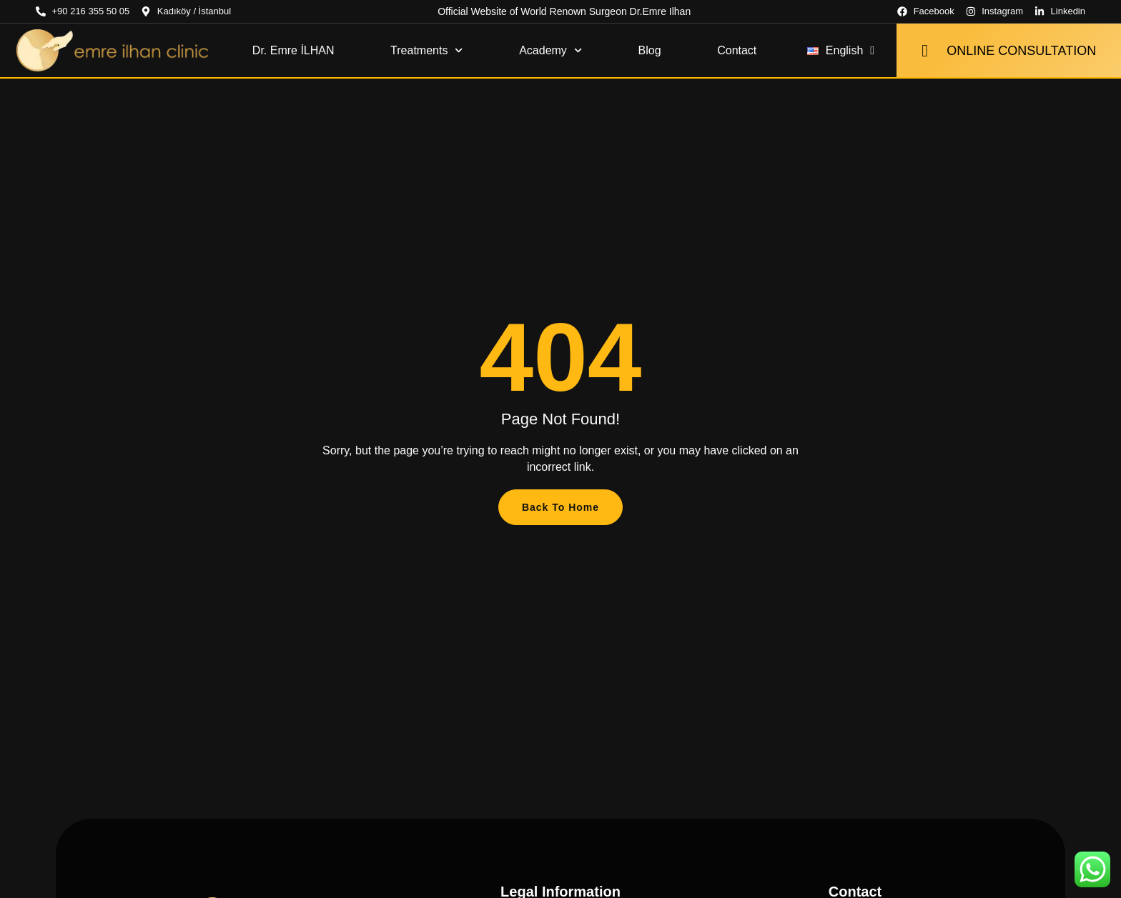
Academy (550, 50)
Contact (736, 50)
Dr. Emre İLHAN (293, 50)
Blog (649, 50)
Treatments (426, 50)
